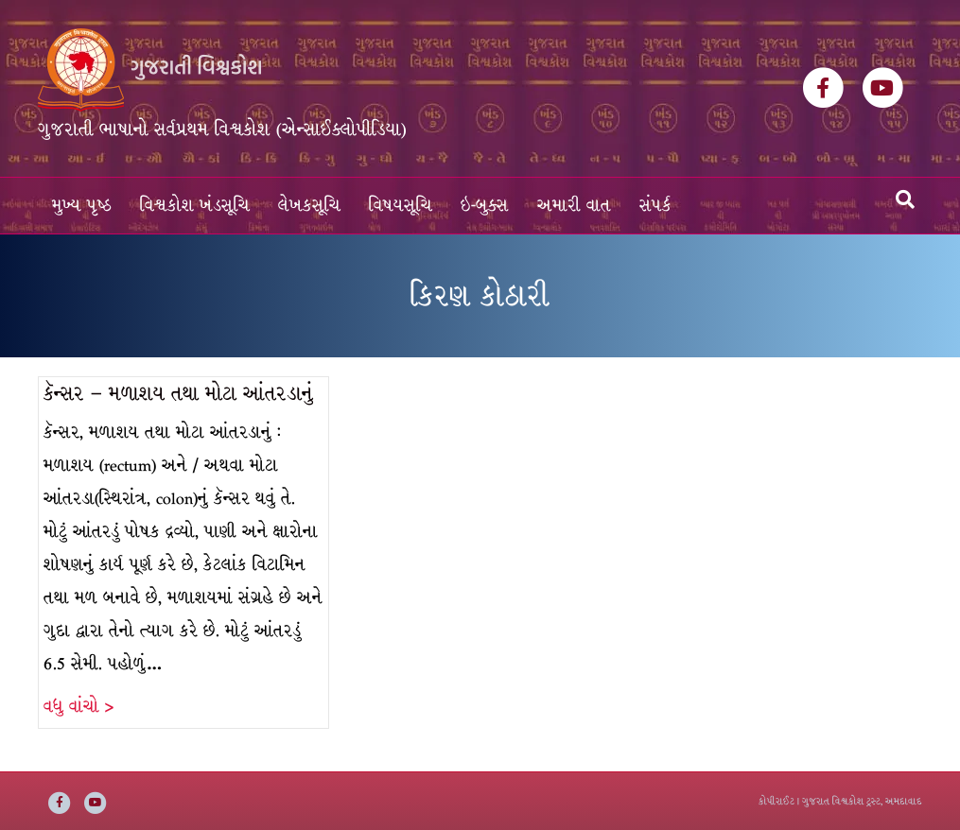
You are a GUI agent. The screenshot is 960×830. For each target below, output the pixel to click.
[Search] (905, 199)
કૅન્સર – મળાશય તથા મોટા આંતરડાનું (178, 393)
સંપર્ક (655, 205)
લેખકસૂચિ (309, 205)
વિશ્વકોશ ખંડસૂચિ (195, 205)
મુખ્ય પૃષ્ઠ (82, 205)
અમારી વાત (574, 205)
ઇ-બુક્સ (485, 205)
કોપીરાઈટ (776, 801)
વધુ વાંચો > (78, 706)
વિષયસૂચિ (400, 205)
